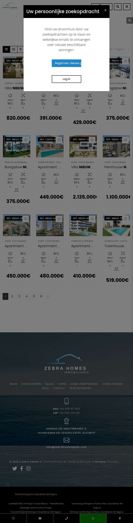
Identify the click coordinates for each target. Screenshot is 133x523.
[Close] (105, 10)
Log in (66, 79)
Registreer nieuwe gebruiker (68, 63)
